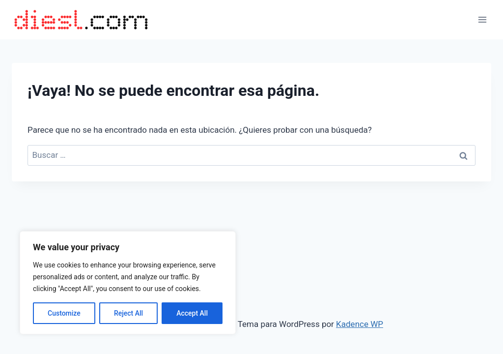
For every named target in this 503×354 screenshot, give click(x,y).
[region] (128, 282)
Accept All (192, 313)
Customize (64, 313)
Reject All (128, 313)
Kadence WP (359, 324)
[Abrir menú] (482, 19)
